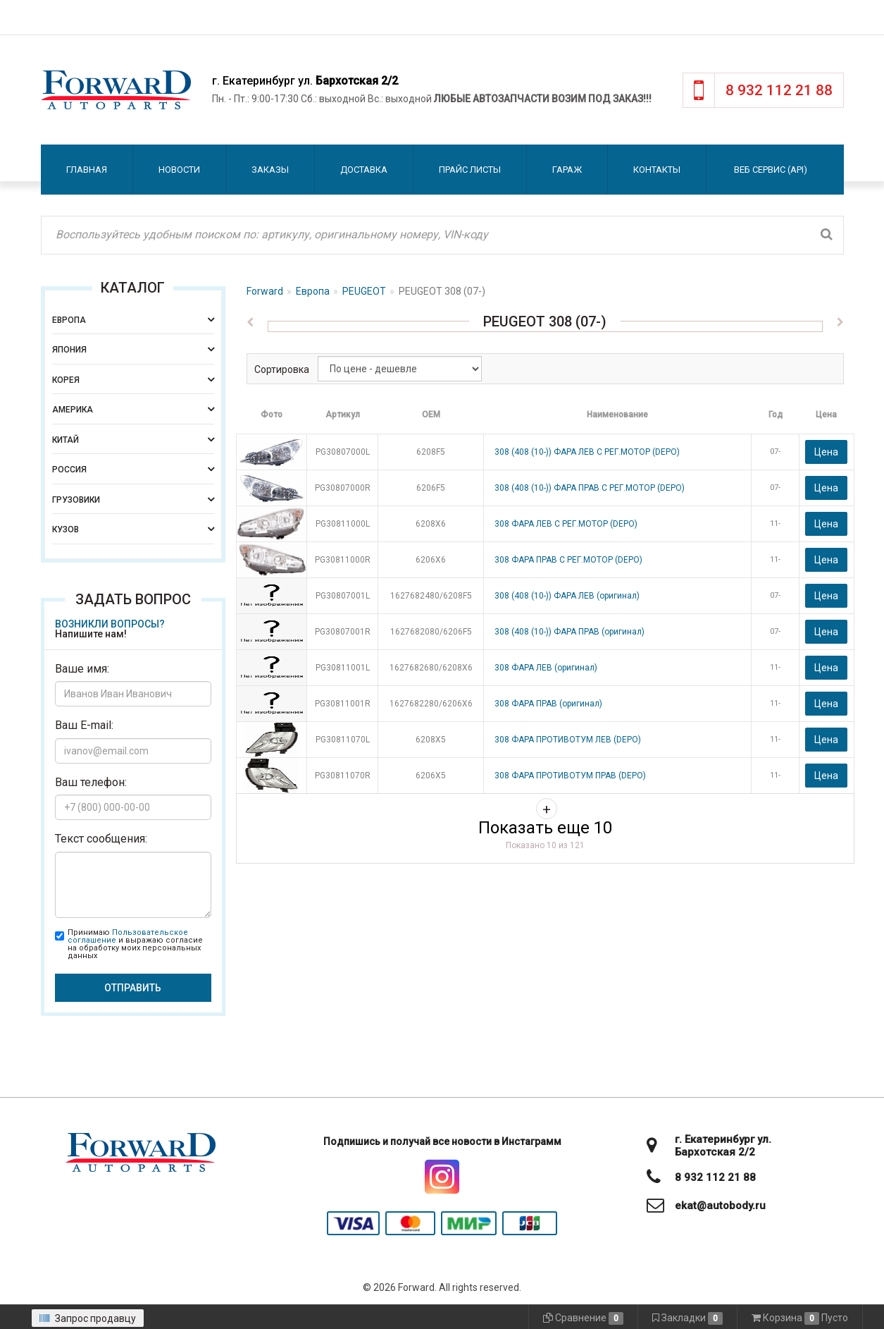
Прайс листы (470, 169)
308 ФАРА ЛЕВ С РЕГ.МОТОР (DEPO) (565, 524)
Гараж (567, 169)
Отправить (132, 987)
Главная (86, 169)
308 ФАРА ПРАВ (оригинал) (548, 704)
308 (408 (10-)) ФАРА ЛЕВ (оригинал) (567, 596)
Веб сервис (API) (770, 169)
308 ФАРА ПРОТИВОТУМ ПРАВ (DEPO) (570, 775)
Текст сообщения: (101, 838)
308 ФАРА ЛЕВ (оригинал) (545, 668)
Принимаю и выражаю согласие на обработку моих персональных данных (135, 944)
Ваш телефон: (91, 782)
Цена (826, 452)
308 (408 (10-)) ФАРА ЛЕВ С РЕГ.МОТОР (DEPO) (587, 452)
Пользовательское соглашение (128, 936)
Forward (265, 291)
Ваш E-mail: (84, 725)
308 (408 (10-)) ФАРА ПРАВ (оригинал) (569, 632)
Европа (313, 291)
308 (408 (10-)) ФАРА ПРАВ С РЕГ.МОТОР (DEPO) (589, 488)
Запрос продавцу (87, 1318)
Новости (179, 169)
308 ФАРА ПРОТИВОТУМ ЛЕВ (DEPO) (567, 740)
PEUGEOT (364, 291)
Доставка (363, 169)
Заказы (270, 169)
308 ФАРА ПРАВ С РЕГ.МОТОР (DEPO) (568, 560)
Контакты (656, 169)
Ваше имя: (82, 668)
